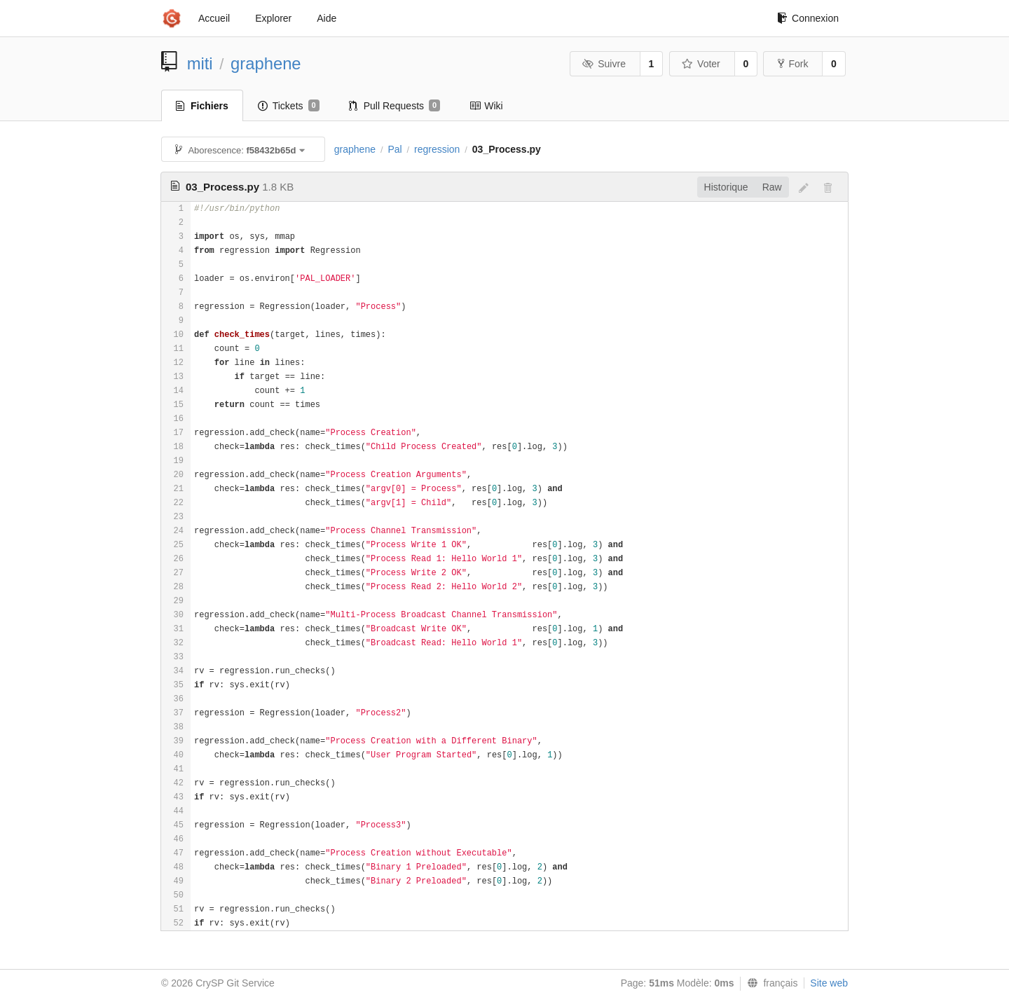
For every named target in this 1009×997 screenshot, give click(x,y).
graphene (266, 63)
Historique (726, 187)
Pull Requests (395, 105)
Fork (793, 63)
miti (200, 63)
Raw (772, 187)
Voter (701, 63)
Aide (326, 18)
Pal (394, 149)
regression (437, 149)
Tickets (289, 105)
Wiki (485, 105)
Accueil (214, 18)
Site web (829, 983)
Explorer (273, 18)
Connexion (808, 18)
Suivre (604, 63)
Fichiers (202, 105)
